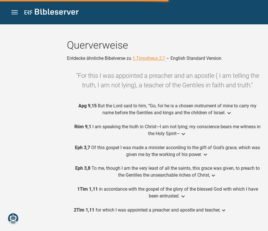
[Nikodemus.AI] (13, 218)
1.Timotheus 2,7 (148, 58)
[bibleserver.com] (51, 13)
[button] (14, 12)
